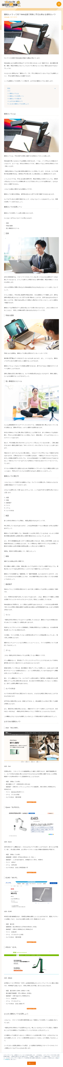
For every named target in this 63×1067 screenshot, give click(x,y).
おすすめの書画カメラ (16, 101)
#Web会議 (6, 17)
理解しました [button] (31, 1063)
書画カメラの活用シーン (17, 96)
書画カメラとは (14, 93)
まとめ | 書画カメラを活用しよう (19, 104)
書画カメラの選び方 (15, 98)
